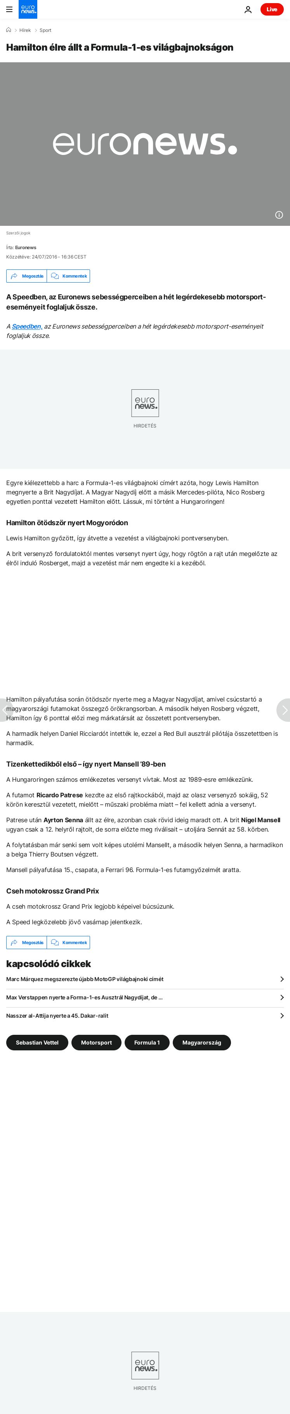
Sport (45, 30)
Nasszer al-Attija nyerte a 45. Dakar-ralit (57, 1015)
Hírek (25, 30)
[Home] (8, 30)
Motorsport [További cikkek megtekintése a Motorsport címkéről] (96, 1042)
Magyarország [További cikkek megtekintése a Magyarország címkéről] (201, 1042)
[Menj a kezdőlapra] (28, 9)
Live (272, 9)
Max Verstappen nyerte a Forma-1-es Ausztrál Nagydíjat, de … (84, 997)
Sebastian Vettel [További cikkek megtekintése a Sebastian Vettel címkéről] (37, 1042)
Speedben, (27, 326)
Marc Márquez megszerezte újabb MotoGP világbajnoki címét (84, 979)
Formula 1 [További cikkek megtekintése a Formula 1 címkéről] (147, 1042)
